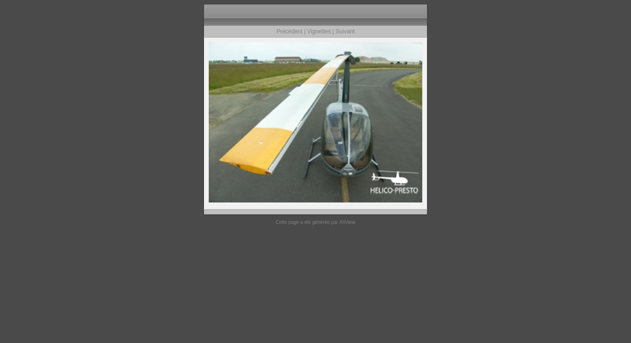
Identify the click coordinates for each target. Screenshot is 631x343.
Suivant (345, 31)
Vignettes (319, 31)
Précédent (289, 31)
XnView (347, 222)
